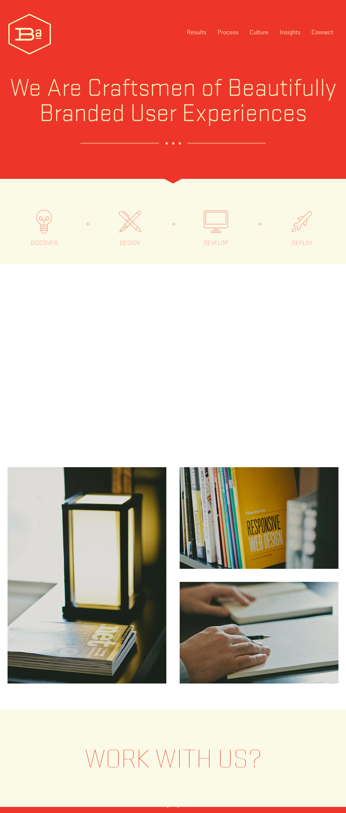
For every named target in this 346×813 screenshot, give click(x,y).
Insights (290, 32)
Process (228, 32)
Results (196, 32)
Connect (322, 32)
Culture (259, 32)
